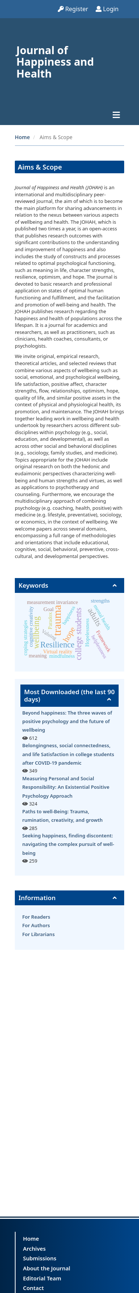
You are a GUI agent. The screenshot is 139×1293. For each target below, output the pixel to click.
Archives (34, 1248)
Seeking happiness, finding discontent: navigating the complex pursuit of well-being (68, 844)
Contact (33, 1288)
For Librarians (38, 934)
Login (107, 9)
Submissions (39, 1258)
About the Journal (46, 1268)
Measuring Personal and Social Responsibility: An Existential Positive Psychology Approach (65, 787)
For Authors (36, 925)
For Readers (36, 916)
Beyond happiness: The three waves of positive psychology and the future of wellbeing (67, 721)
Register (73, 9)
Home (22, 137)
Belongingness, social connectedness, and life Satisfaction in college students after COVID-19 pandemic (68, 754)
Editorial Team (42, 1278)
